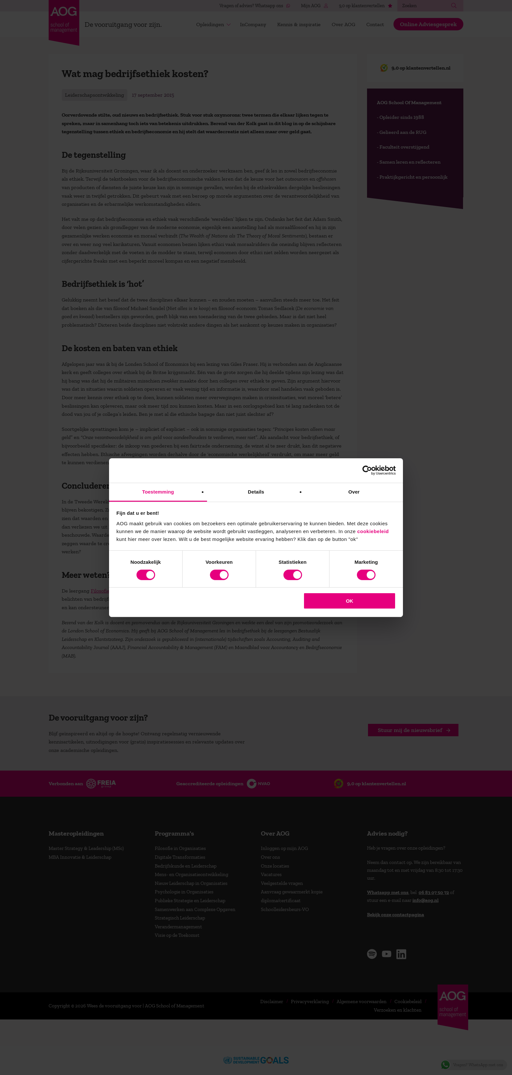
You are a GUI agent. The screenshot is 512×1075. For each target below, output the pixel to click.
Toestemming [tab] (158, 491)
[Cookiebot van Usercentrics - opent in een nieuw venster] (367, 470)
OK (349, 601)
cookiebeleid (373, 531)
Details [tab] (256, 491)
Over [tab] (354, 491)
